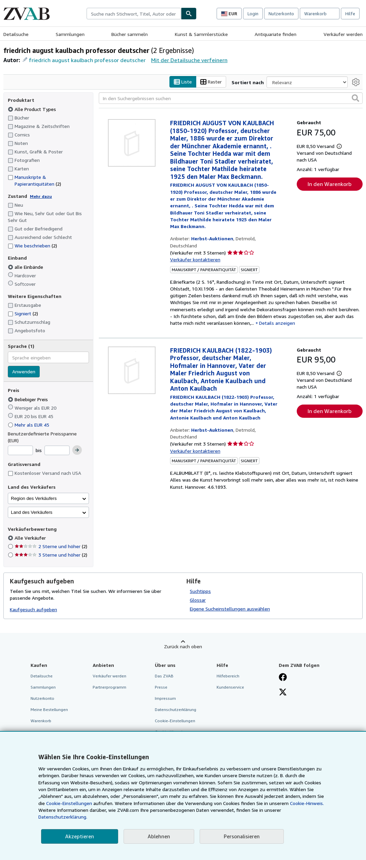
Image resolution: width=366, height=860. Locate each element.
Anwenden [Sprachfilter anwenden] (23, 372)
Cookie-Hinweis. (307, 803)
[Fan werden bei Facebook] (283, 677)
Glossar (198, 600)
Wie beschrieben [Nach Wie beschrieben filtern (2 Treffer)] (32, 246)
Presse (161, 687)
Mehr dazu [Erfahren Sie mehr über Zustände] (41, 196)
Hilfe (350, 13)
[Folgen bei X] (283, 692)
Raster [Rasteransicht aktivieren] (211, 82)
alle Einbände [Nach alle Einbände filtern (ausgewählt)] (26, 267)
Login (253, 13)
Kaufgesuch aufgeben (33, 610)
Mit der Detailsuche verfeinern (189, 60)
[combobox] (134, 13)
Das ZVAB (164, 675)
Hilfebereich (228, 675)
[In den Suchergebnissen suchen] (231, 98)
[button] (355, 98)
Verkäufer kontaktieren (195, 260)
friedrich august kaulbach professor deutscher (87, 60)
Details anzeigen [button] (277, 323)
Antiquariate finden (275, 34)
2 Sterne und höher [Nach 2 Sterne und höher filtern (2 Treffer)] (51, 546)
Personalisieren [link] (242, 836)
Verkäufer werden (343, 34)
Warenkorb (41, 721)
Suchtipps (200, 591)
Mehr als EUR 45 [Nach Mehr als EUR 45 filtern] (29, 425)
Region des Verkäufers (34, 498)
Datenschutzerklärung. (62, 817)
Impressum (165, 698)
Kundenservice (230, 687)
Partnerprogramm (109, 687)
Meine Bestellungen (49, 709)
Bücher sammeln (129, 34)
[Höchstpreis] (57, 450)
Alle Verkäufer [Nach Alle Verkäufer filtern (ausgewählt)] (31, 538)
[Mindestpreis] (20, 450)
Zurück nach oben (183, 646)
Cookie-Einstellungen (69, 803)
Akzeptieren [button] (79, 836)
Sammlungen (70, 34)
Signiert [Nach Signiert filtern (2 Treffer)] (23, 314)
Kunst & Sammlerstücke (201, 34)
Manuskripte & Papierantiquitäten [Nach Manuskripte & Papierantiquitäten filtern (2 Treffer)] (34, 180)
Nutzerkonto (281, 13)
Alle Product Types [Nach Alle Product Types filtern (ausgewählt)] (32, 109)
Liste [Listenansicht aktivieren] (183, 82)
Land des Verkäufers (31, 512)
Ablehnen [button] (159, 836)
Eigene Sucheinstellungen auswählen (230, 609)
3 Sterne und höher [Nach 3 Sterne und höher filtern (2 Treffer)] (51, 555)
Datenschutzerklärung (175, 709)
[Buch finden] (188, 13)
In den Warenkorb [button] (329, 184)
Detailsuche (16, 34)
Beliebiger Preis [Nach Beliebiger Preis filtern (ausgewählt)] (28, 399)
